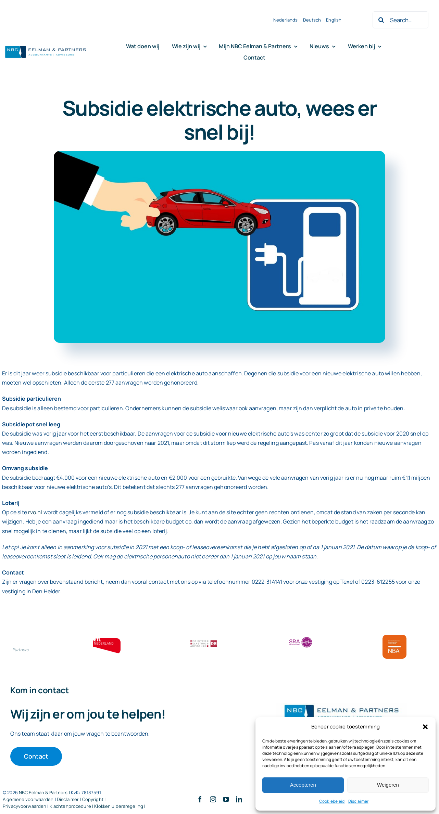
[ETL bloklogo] (107, 641)
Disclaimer (358, 801)
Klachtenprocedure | (72, 806)
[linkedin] (239, 799)
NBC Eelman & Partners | (45, 792)
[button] (425, 726)
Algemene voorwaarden (28, 799)
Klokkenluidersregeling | (119, 806)
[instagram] (213, 799)
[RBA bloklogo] (203, 641)
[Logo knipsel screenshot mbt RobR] (45, 46)
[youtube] (226, 799)
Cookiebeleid (332, 801)
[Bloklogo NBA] (394, 637)
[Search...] (400, 19)
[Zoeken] (381, 19)
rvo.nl (35, 512)
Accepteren (303, 785)
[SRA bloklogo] (300, 637)
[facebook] (200, 799)
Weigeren (388, 785)
